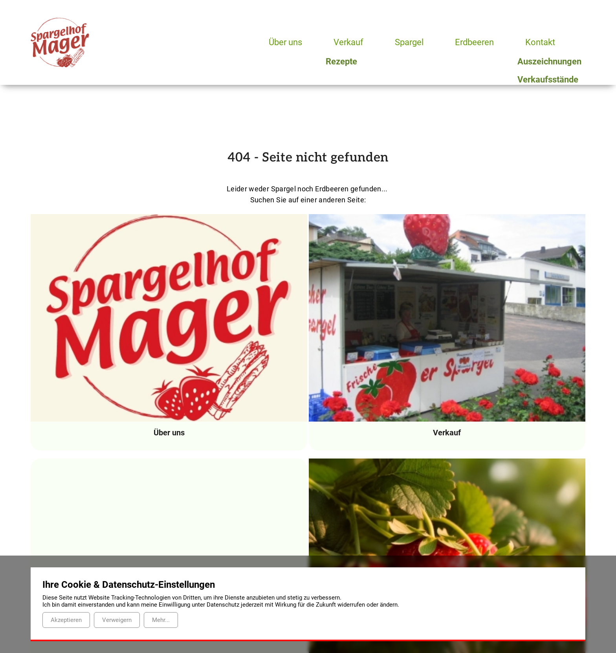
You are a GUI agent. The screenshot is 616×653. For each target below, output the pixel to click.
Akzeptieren (66, 620)
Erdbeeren (477, 42)
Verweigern (117, 620)
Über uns (285, 42)
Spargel (411, 42)
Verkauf (349, 42)
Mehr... (161, 620)
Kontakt (543, 42)
